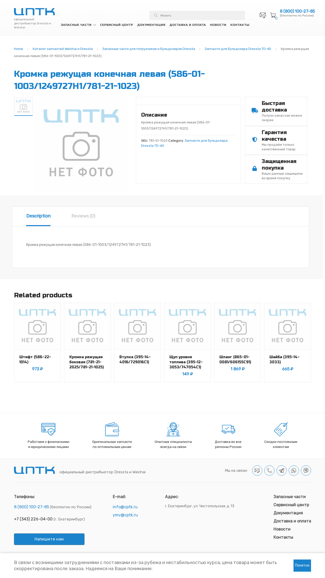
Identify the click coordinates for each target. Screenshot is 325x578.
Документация (151, 24)
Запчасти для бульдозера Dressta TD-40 (238, 49)
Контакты (239, 24)
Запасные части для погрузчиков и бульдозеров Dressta (148, 49)
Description (38, 216)
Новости (218, 24)
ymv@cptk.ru (125, 515)
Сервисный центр (116, 24)
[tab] (38, 216)
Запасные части (76, 24)
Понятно (302, 565)
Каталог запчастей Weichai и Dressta (63, 49)
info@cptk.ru (125, 506)
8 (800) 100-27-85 (297, 11)
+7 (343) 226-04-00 (33, 519)
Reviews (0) (83, 216)
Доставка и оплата (187, 24)
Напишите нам (49, 539)
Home (18, 49)
